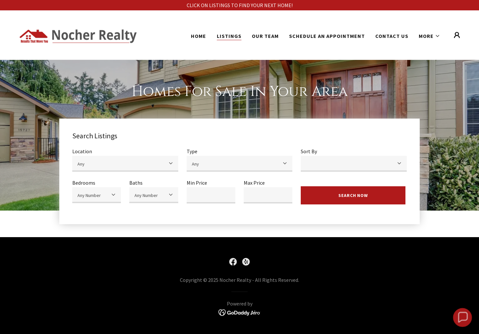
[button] (429, 36)
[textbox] (211, 195)
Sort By (309, 151)
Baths (136, 182)
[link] (78, 34)
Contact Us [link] (391, 36)
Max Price (254, 182)
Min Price (197, 182)
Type (192, 151)
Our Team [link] (265, 36)
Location (82, 151)
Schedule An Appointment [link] (327, 36)
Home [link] (198, 36)
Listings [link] (229, 36)
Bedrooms (83, 182)
